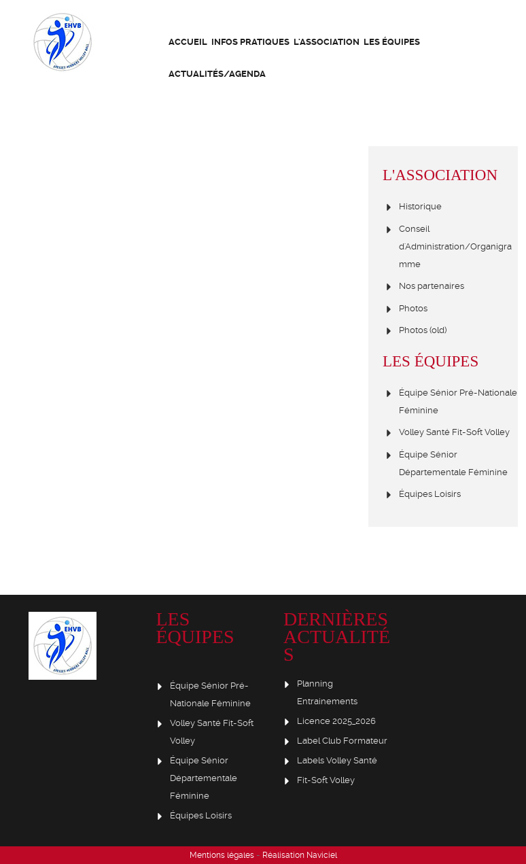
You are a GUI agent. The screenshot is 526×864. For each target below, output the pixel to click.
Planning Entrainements (327, 692)
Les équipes (392, 42)
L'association (327, 42)
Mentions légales (222, 855)
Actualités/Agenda (217, 74)
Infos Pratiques (250, 42)
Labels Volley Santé (337, 760)
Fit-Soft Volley (326, 780)
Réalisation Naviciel (299, 855)
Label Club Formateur (342, 741)
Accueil (188, 42)
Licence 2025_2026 (336, 721)
